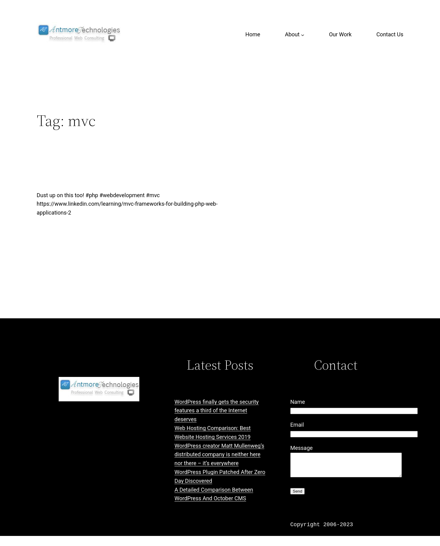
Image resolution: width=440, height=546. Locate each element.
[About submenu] (302, 34)
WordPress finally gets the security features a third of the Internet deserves (216, 411)
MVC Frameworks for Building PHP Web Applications (209, 169)
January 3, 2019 (53, 246)
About (292, 34)
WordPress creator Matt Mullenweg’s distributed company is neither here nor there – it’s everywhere (219, 455)
